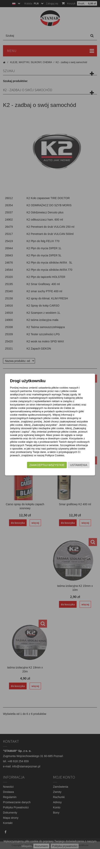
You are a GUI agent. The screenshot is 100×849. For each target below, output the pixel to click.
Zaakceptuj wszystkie (47, 465)
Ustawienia (78, 465)
